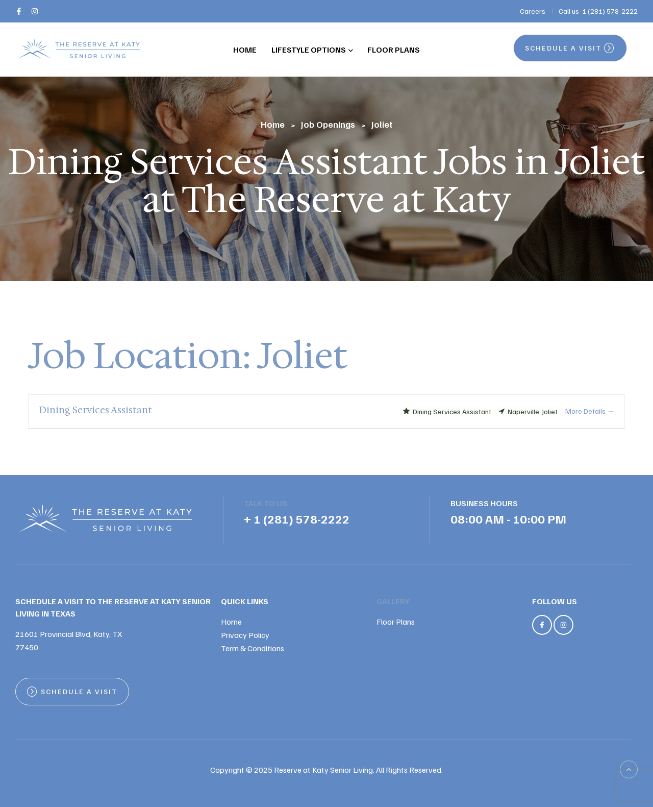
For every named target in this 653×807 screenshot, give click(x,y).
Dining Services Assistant (95, 410)
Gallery (393, 601)
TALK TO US (265, 503)
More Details (589, 411)
